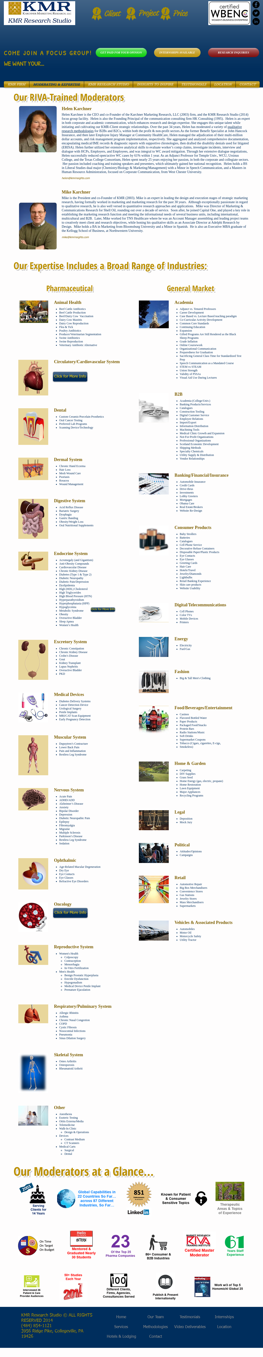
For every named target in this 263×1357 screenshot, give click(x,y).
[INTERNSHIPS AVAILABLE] (177, 52)
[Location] (224, 1327)
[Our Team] (156, 1317)
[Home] (121, 1317)
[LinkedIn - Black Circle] (256, 21)
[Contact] (156, 1337)
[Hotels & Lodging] (121, 1337)
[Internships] (224, 1317)
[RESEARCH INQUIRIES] (233, 52)
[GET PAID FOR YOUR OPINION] (121, 52)
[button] (16, 84)
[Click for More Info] (70, 376)
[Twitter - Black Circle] (256, 13)
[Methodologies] (155, 1327)
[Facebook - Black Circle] (256, 4)
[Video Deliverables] (190, 1327)
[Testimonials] (190, 1317)
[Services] (121, 1327)
